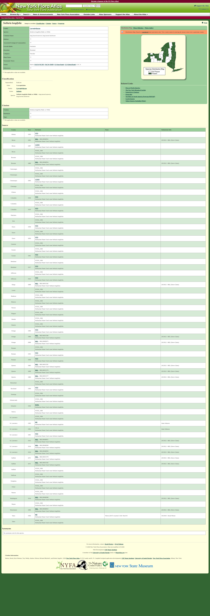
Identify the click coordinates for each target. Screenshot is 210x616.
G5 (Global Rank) (70, 64)
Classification (40, 23)
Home (3, 14)
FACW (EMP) (49, 64)
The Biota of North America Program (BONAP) (140, 96)
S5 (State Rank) (59, 64)
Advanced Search (77, 9)
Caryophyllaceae (35, 28)
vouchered (145, 32)
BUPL (37, 405)
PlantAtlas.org (120, 552)
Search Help (90, 9)
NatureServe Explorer (132, 92)
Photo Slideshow (138, 28)
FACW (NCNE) (39, 64)
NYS (36, 133)
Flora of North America (133, 88)
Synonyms (61, 23)
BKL (36, 139)
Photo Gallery (149, 28)
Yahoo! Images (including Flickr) (136, 101)
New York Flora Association (161, 558)
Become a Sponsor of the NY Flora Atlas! (105, 1)
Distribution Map (126, 28)
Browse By (14, 14)
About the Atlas (140, 14)
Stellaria (19, 91)
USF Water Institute (111, 549)
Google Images (130, 99)
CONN (37, 145)
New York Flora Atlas (8, 18)
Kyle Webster (119, 544)
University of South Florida (101, 552)
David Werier (109, 544)
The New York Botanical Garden (136, 90)
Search (26, 14)
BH (36, 422)
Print (204, 23)
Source (54, 23)
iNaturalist (129, 94)
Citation (48, 23)
